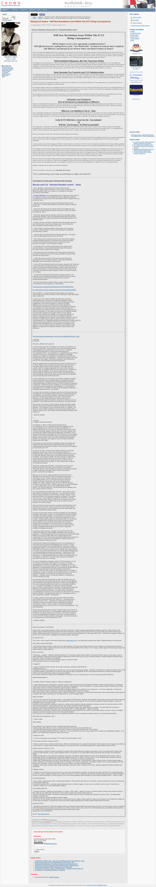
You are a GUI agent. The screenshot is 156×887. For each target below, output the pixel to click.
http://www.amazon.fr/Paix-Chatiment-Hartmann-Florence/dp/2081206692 (54, 290)
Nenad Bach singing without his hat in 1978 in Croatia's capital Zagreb (144, 150)
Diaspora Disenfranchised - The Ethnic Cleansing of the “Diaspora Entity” (56, 864)
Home (34, 16)
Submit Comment (54, 877)
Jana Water (5, 72)
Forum (45, 10)
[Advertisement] (136, 117)
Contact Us (23, 10)
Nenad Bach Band (7, 70)
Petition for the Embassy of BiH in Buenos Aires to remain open (53, 867)
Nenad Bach (5, 75)
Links (39, 10)
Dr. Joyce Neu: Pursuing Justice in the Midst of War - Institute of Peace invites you (59, 868)
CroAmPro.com (136, 53)
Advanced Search (7, 20)
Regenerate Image (51, 843)
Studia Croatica (134, 35)
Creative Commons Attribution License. (96, 885)
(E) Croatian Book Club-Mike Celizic (143, 144)
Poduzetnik (136, 95)
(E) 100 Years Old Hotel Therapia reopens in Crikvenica (142, 152)
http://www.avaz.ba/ (43, 814)
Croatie (132, 40)
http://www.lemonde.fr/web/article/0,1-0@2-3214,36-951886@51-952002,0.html (56, 336)
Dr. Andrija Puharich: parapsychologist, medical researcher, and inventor (144, 142)
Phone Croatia (6, 71)
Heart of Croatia (6, 74)
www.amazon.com (71, 640)
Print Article (136, 20)
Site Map (14, 10)
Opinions (40, 16)
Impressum (32, 10)
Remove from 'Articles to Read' (141, 25)
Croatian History (134, 36)
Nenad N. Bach (36, 24)
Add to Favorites (137, 22)
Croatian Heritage (135, 38)
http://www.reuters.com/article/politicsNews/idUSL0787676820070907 (53, 287)
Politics (40, 18)
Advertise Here (136, 99)
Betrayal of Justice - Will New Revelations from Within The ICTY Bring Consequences (143, 135)
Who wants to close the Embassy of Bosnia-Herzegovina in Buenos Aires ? (57, 865)
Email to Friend (137, 17)
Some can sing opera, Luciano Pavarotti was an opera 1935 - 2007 (54, 862)
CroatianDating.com (7, 67)
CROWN (132, 31)
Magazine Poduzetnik (8, 68)
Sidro (3, 76)
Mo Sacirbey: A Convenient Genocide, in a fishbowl (50, 870)
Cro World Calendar (135, 33)
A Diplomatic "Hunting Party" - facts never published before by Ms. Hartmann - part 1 (59, 861)
